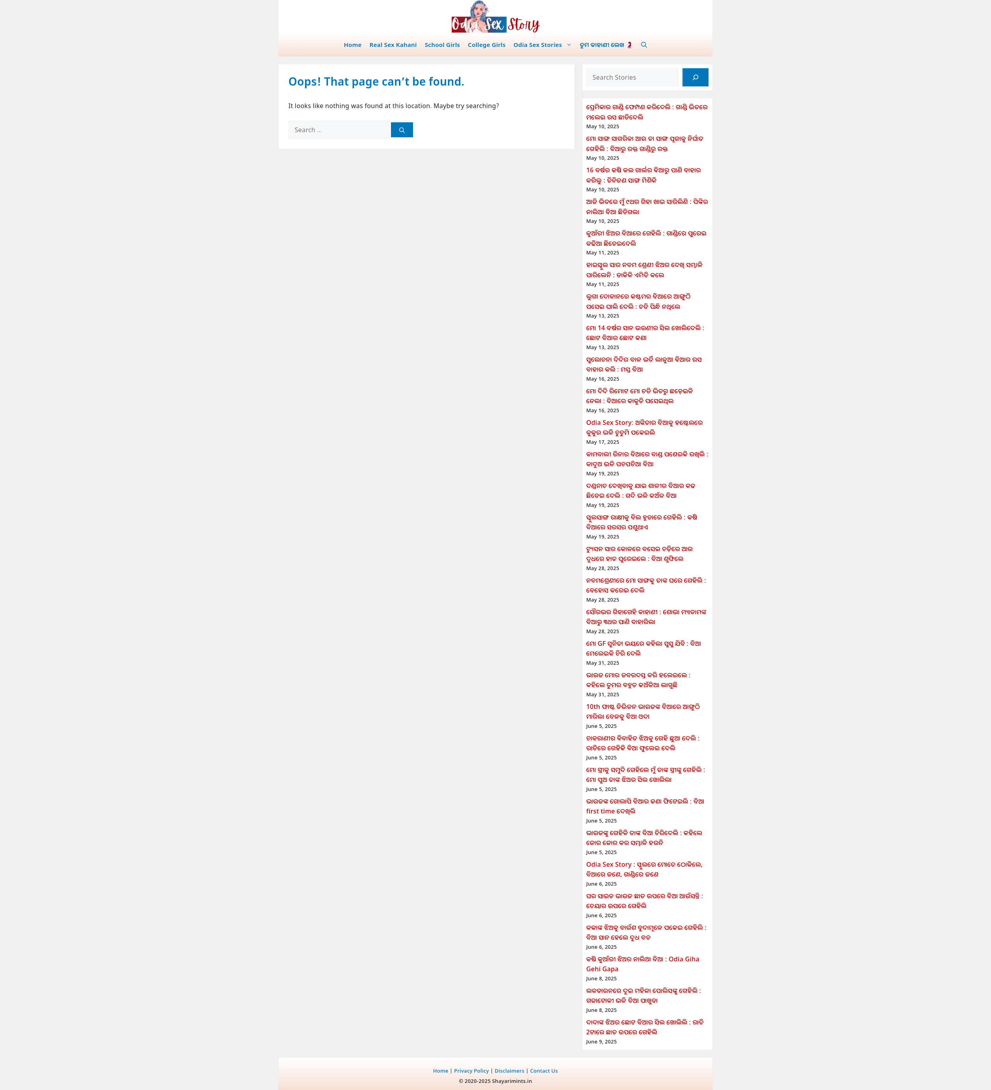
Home (353, 45)
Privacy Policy (471, 1070)
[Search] (402, 129)
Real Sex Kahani (393, 45)
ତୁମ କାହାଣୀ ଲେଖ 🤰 (607, 45)
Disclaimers (509, 1070)
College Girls (487, 45)
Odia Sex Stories (545, 44)
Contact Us (544, 1070)
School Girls (442, 45)
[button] (644, 44)
